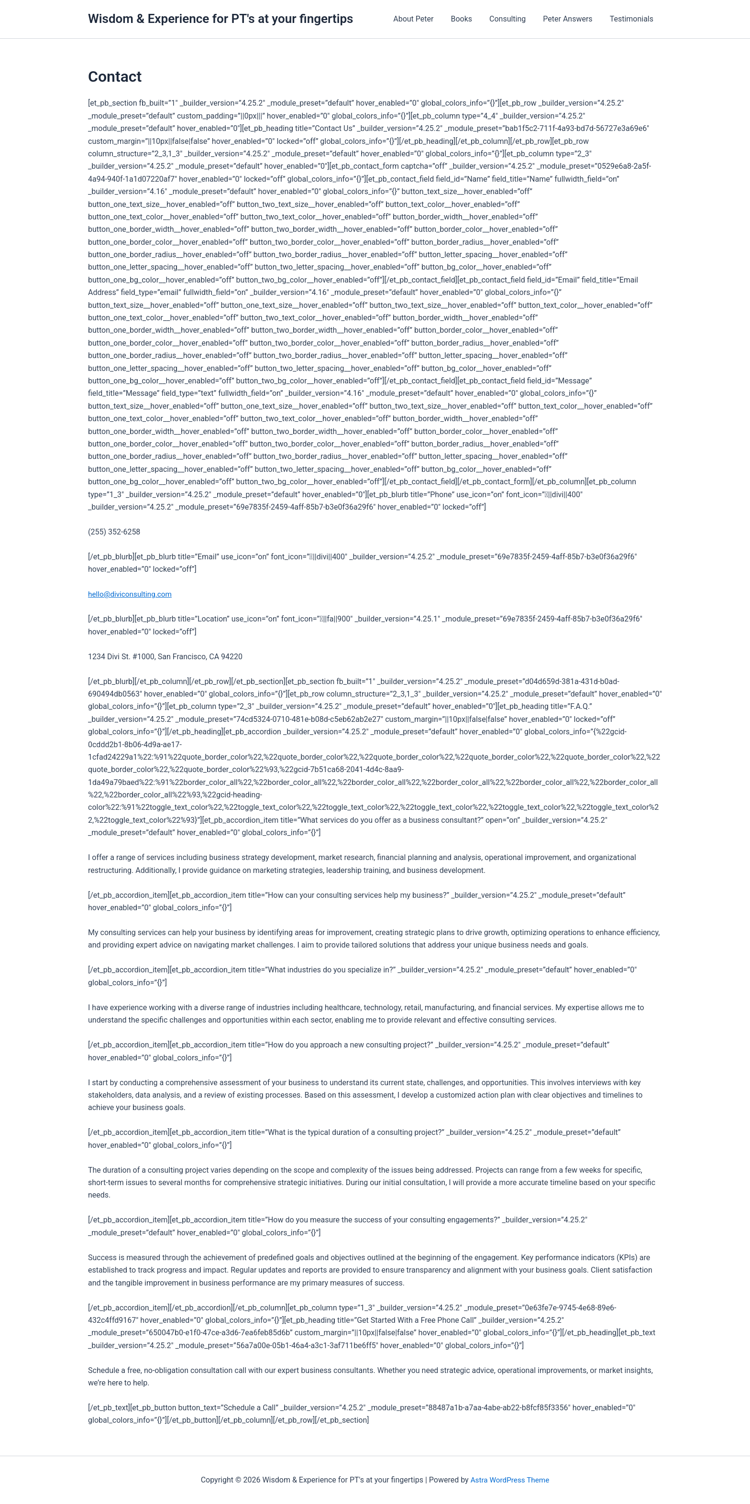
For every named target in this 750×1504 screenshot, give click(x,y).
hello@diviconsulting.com (132, 594)
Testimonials (632, 18)
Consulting (512, 18)
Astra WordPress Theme (510, 1479)
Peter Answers (570, 18)
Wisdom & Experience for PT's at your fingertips (220, 18)
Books (468, 18)
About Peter (422, 18)
